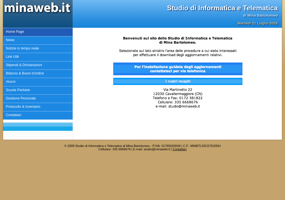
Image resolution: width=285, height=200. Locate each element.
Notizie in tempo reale (22, 48)
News (10, 40)
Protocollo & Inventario (23, 107)
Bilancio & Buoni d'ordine (25, 73)
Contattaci (13, 115)
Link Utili (12, 57)
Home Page (15, 32)
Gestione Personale (21, 98)
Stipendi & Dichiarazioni (24, 65)
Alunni (10, 82)
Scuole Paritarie (18, 90)
